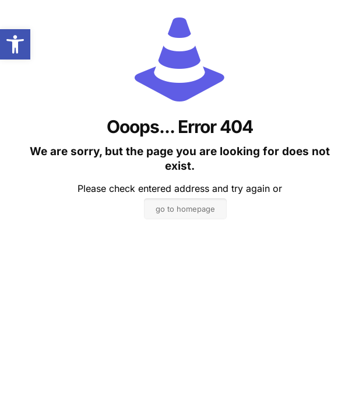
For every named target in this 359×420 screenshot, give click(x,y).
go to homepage (185, 209)
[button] (15, 44)
